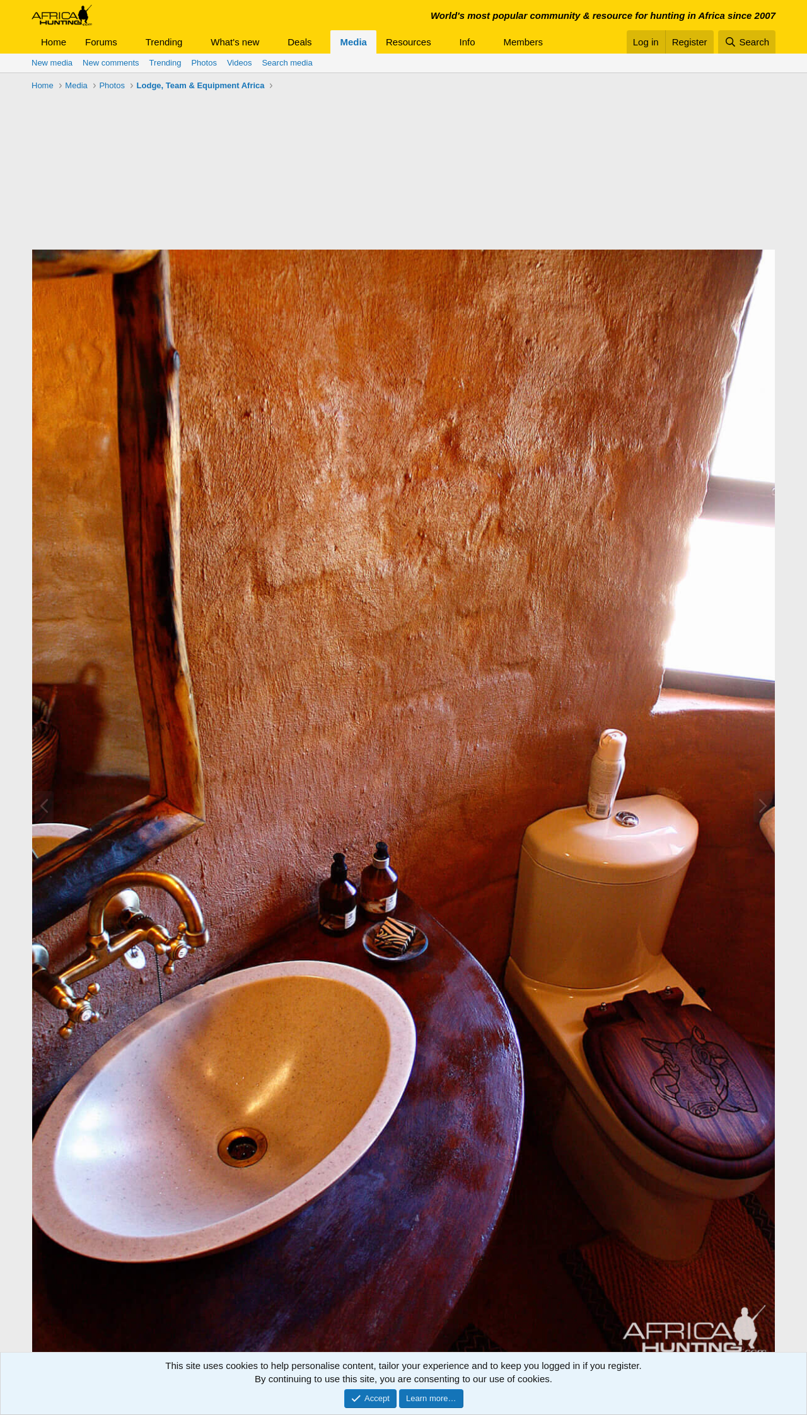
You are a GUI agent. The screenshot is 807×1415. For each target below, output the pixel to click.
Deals (299, 42)
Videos (239, 62)
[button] (127, 42)
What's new (235, 42)
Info (467, 42)
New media (52, 62)
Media (353, 42)
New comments (111, 62)
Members (523, 42)
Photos (203, 62)
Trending (164, 42)
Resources (408, 42)
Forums (101, 42)
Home (53, 42)
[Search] (746, 42)
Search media (287, 62)
